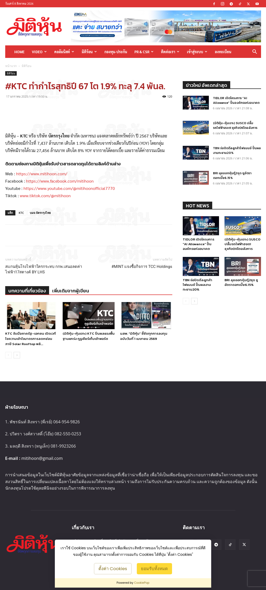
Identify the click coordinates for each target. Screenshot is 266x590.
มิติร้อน (89, 51)
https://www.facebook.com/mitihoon (60, 181)
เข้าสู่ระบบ (197, 51)
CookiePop (142, 583)
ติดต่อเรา (170, 51)
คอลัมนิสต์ (64, 51)
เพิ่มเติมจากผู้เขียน (70, 290)
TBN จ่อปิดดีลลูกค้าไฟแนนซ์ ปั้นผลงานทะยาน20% (197, 285)
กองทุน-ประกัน (115, 51)
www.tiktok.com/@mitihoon (45, 195)
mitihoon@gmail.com (42, 458)
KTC (21, 213)
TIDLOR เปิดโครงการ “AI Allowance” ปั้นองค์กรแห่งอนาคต (236, 100)
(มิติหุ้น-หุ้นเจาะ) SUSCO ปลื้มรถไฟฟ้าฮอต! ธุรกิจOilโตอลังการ (235, 125)
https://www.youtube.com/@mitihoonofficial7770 (69, 188)
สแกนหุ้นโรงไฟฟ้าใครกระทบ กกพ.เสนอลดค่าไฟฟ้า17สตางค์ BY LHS (43, 269)
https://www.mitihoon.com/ (41, 173)
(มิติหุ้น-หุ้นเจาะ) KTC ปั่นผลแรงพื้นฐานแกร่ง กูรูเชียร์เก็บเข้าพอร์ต (89, 336)
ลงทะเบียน (223, 51)
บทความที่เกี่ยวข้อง (27, 290)
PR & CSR (143, 51)
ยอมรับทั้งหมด (154, 568)
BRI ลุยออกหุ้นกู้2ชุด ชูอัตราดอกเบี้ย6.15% (232, 175)
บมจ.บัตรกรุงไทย (40, 213)
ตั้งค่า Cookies (112, 568)
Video (39, 51)
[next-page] (17, 355)
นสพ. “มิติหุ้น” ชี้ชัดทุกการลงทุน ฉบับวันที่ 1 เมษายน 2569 (143, 336)
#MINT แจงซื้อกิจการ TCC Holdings (141, 266)
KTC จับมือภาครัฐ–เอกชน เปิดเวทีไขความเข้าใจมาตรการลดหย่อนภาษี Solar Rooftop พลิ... (30, 338)
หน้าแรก (11, 66)
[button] (255, 52)
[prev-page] (8, 355)
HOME (19, 51)
